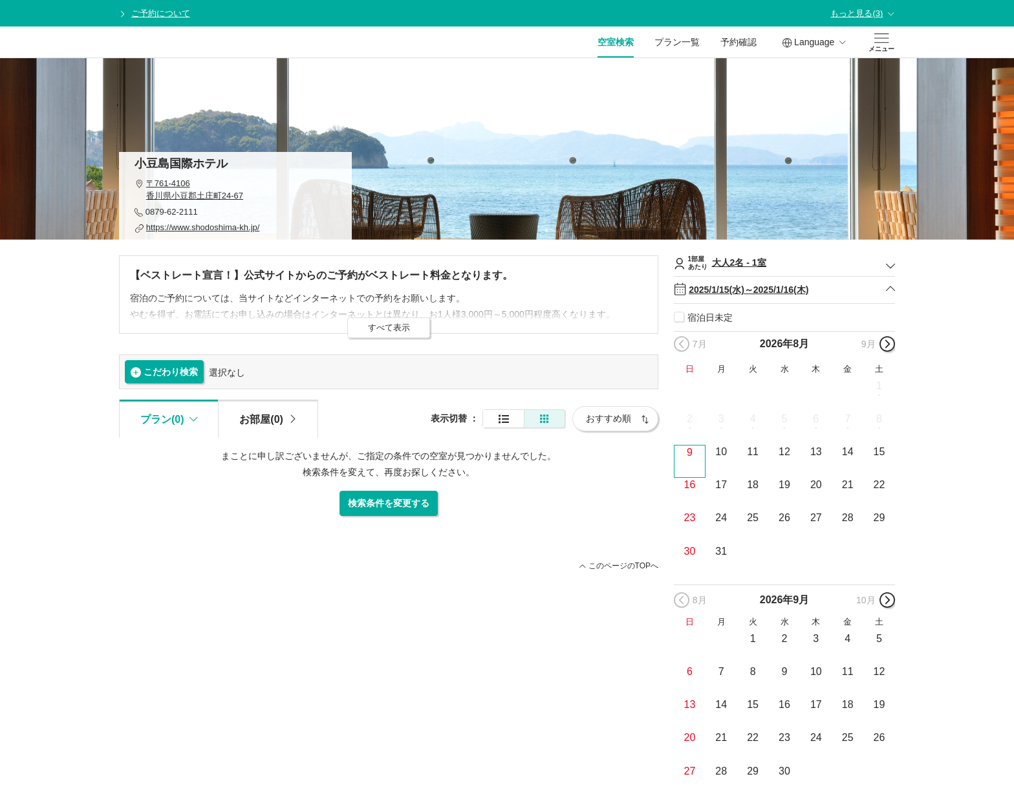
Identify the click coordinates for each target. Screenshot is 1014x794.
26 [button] (784, 517)
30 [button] (690, 551)
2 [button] (690, 418)
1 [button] (879, 385)
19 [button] (784, 484)
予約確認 (738, 42)
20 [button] (816, 484)
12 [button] (784, 451)
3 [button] (721, 418)
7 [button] (847, 418)
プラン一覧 (677, 42)
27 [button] (816, 517)
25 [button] (753, 517)
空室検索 (616, 42)
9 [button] (690, 452)
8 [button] (879, 418)
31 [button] (721, 551)
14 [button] (848, 451)
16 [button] (690, 484)
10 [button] (721, 451)
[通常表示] (503, 418)
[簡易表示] (544, 418)
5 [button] (785, 418)
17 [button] (721, 484)
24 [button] (721, 517)
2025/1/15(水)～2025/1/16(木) (784, 290)
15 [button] (879, 451)
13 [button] (816, 451)
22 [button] (879, 484)
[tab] (268, 418)
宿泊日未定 (710, 317)
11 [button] (753, 451)
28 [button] (848, 517)
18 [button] (753, 484)
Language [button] (814, 42)
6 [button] (816, 418)
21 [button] (848, 484)
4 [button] (753, 418)
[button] (235, 190)
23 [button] (690, 517)
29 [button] (879, 517)
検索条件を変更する (388, 503)
